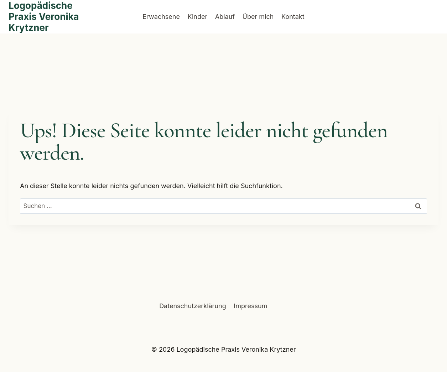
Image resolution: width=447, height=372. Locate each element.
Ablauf (225, 16)
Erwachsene (161, 16)
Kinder (198, 16)
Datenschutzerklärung (192, 306)
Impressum (250, 306)
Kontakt (293, 16)
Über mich (258, 16)
